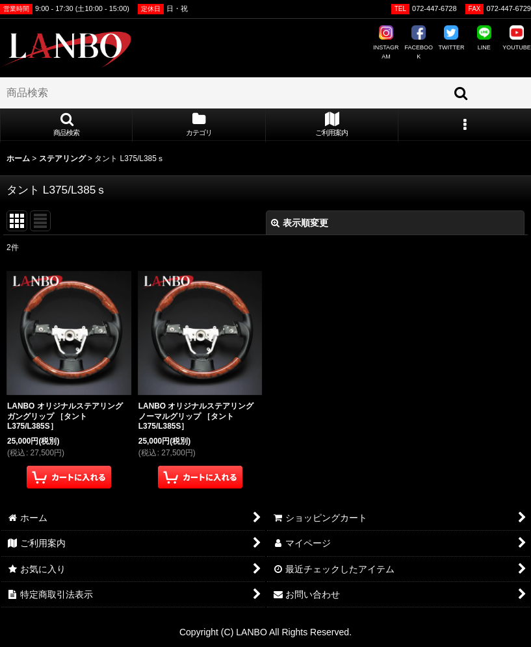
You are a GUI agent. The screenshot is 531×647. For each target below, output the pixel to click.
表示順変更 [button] (299, 223)
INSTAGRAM (385, 42)
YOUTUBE (516, 38)
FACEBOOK (418, 42)
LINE (484, 38)
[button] (66, 125)
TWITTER (451, 38)
